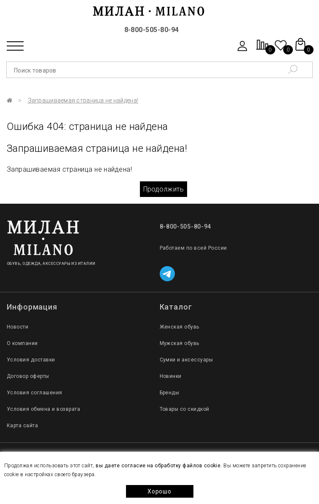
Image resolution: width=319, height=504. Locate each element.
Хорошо (159, 491)
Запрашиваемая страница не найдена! (83, 100)
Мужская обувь (179, 343)
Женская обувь (179, 327)
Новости (17, 327)
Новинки (171, 376)
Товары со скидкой (184, 409)
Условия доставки (31, 360)
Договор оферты (28, 376)
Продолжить (163, 189)
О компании (22, 343)
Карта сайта (22, 426)
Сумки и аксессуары (186, 360)
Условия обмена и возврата (43, 409)
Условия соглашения (34, 393)
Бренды (170, 393)
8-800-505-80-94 (151, 30)
